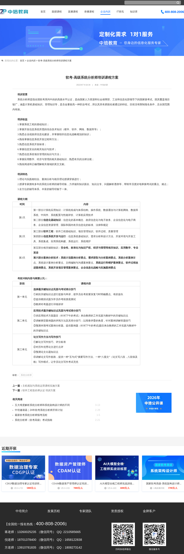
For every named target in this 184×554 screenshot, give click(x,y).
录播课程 (89, 11)
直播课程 (73, 11)
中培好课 (104, 85)
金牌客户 (149, 511)
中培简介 (22, 511)
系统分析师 (26, 375)
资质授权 (117, 511)
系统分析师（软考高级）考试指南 (33, 420)
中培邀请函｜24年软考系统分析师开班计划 (39, 410)
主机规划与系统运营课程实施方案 (41, 385)
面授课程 (57, 11)
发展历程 (53, 511)
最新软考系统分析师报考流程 (31, 415)
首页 (43, 11)
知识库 (134, 11)
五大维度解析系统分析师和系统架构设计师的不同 (42, 405)
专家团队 (85, 511)
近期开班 (9, 448)
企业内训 (105, 11)
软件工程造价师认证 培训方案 (39, 390)
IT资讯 (120, 11)
